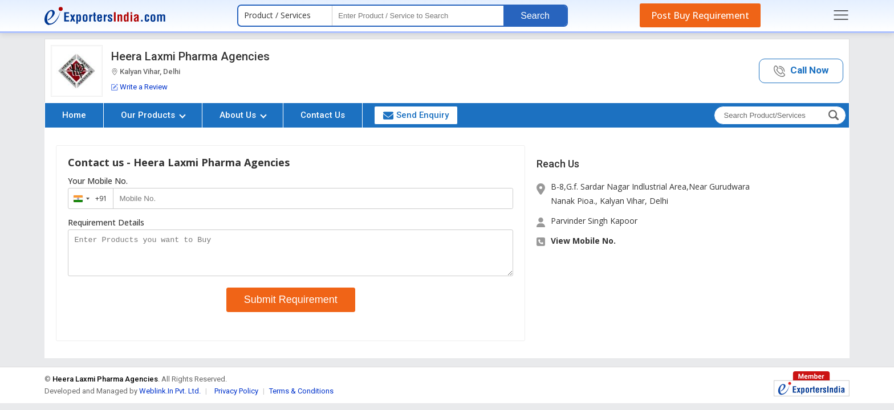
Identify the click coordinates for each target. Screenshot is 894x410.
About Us (243, 115)
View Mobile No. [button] (583, 240)
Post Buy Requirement (700, 15)
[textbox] (417, 15)
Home (74, 115)
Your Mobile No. (98, 181)
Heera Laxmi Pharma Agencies (190, 56)
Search (535, 15)
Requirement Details (106, 223)
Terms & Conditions (301, 397)
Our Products (153, 115)
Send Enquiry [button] (416, 115)
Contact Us (322, 115)
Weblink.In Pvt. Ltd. (170, 397)
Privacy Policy (236, 397)
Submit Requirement (291, 306)
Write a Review (139, 87)
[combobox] (88, 198)
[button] (801, 71)
